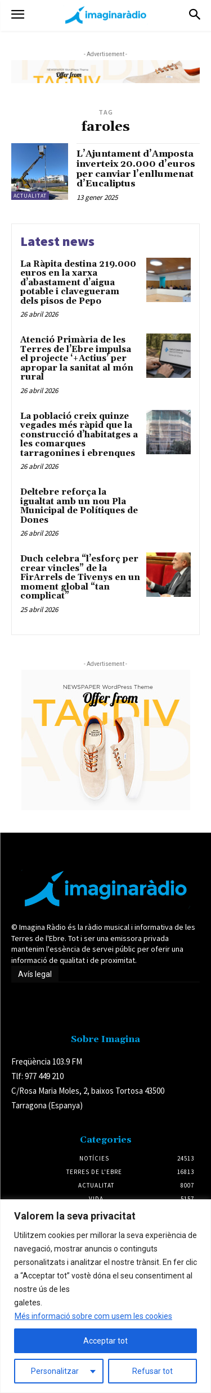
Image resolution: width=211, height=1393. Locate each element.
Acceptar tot (105, 1340)
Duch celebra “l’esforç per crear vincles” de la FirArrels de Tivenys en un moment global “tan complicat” (80, 577)
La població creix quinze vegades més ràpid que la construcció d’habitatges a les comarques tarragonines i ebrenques (79, 435)
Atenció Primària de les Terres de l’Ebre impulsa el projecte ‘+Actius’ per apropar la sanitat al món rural (76, 358)
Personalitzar (55, 1371)
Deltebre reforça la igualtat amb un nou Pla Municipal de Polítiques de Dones (79, 506)
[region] (105, 1296)
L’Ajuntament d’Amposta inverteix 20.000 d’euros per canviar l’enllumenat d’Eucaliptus (136, 168)
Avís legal (35, 974)
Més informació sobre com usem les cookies (93, 1316)
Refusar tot (152, 1371)
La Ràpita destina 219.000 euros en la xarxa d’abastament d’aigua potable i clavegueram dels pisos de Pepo (78, 283)
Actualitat (30, 195)
